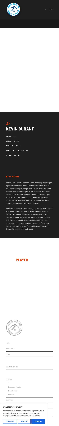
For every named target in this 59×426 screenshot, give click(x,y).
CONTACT (9, 400)
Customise (10, 421)
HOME (8, 343)
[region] (24, 414)
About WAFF (10, 349)
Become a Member (14, 387)
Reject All (24, 421)
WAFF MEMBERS (12, 367)
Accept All (38, 421)
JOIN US (9, 379)
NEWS (8, 354)
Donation (11, 395)
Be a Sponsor (12, 391)
